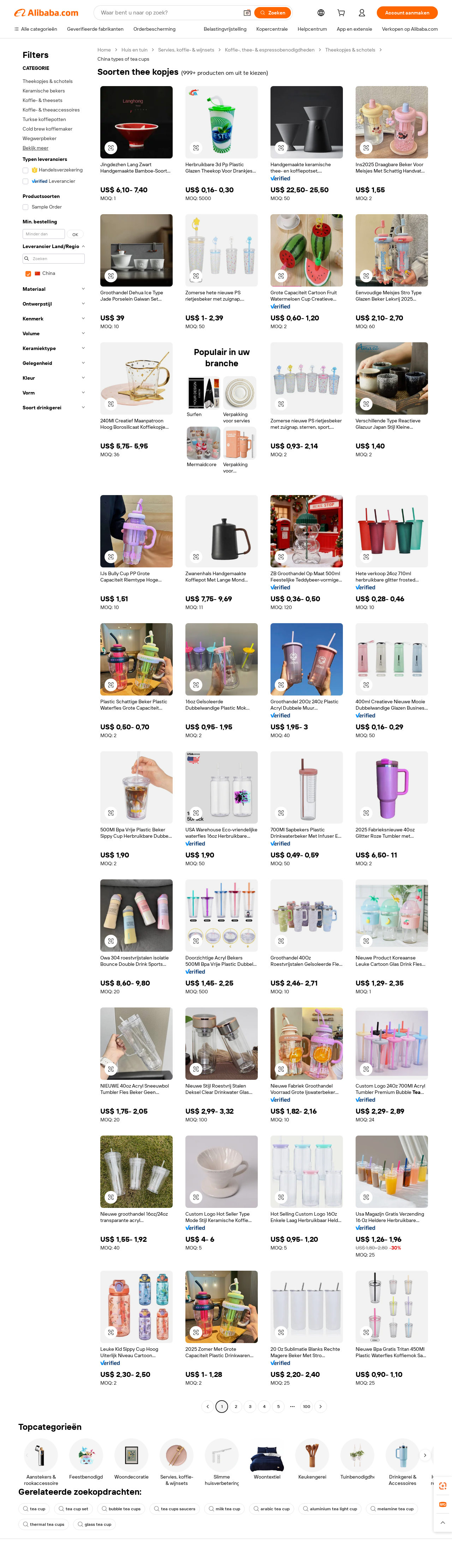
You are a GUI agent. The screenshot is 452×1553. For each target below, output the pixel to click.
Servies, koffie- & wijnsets (186, 50)
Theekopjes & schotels (350, 50)
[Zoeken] (272, 12)
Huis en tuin (134, 50)
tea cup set (73, 1509)
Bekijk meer (35, 148)
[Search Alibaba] (169, 13)
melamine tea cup (392, 1509)
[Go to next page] (320, 1406)
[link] (443, 1486)
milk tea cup (224, 1509)
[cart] (342, 14)
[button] (247, 12)
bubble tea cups (121, 1509)
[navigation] (53, 729)
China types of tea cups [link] (123, 59)
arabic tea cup (272, 1509)
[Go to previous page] (207, 1406)
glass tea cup (94, 1524)
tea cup (34, 1509)
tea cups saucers (174, 1509)
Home (104, 50)
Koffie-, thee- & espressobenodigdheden (270, 50)
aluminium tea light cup (330, 1509)
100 (306, 1406)
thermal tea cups (43, 1524)
